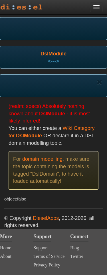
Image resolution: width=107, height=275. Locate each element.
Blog (74, 247)
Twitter (76, 256)
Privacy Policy (46, 264)
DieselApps (46, 218)
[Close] (99, 82)
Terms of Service (48, 256)
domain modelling (42, 159)
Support (40, 247)
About (5, 256)
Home (5, 247)
